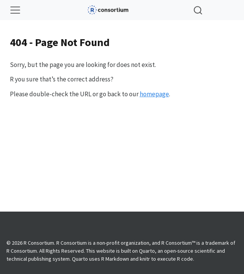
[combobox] (198, 10)
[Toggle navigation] (15, 10)
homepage (154, 94)
